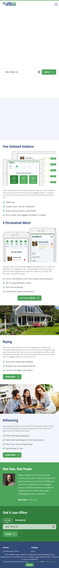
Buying (8, 65)
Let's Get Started (27, 298)
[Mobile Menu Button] (55, 4)
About (33, 551)
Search (47, 72)
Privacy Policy (50, 561)
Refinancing (20, 65)
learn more (10, 376)
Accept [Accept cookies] (29, 565)
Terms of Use (34, 561)
